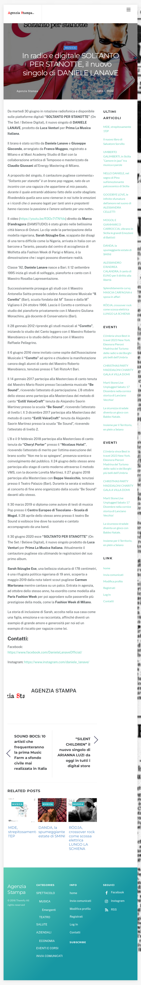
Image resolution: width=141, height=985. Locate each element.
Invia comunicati (113, 574)
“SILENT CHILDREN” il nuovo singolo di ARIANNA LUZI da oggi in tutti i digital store (74, 752)
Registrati (109, 587)
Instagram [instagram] (113, 901)
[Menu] (128, 9)
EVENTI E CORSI (47, 948)
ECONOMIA (47, 941)
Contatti (108, 601)
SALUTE (41, 924)
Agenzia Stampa (27, 91)
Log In (107, 594)
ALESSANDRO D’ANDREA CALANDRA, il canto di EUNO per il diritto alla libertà (117, 271)
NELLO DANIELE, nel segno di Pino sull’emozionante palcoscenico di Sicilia (116, 179)
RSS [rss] (110, 909)
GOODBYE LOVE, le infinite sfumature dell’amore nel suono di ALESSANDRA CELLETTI (117, 203)
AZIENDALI (43, 932)
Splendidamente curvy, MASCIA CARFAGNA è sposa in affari (117, 292)
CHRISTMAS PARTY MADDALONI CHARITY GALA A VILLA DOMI (118, 370)
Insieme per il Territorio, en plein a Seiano (117, 427)
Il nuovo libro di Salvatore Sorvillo (114, 141)
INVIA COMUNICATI (49, 956)
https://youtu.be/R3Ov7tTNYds (43, 219)
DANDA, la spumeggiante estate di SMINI (51, 831)
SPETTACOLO (45, 893)
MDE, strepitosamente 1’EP (23, 831)
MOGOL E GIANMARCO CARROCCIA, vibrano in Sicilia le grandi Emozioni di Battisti (118, 228)
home (106, 568)
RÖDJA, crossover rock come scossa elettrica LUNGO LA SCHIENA (82, 838)
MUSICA (70, 47)
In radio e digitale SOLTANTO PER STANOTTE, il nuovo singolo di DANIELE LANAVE (70, 64)
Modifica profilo (113, 581)
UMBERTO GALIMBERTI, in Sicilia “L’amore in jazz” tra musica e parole (117, 158)
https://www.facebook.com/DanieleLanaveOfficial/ (44, 652)
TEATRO (44, 917)
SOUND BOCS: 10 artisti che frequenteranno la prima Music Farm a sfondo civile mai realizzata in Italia (30, 752)
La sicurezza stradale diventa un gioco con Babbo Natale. (115, 412)
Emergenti (49, 910)
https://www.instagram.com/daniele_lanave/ (56, 662)
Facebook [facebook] (113, 892)
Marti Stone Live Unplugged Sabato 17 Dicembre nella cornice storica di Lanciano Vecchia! (117, 391)
